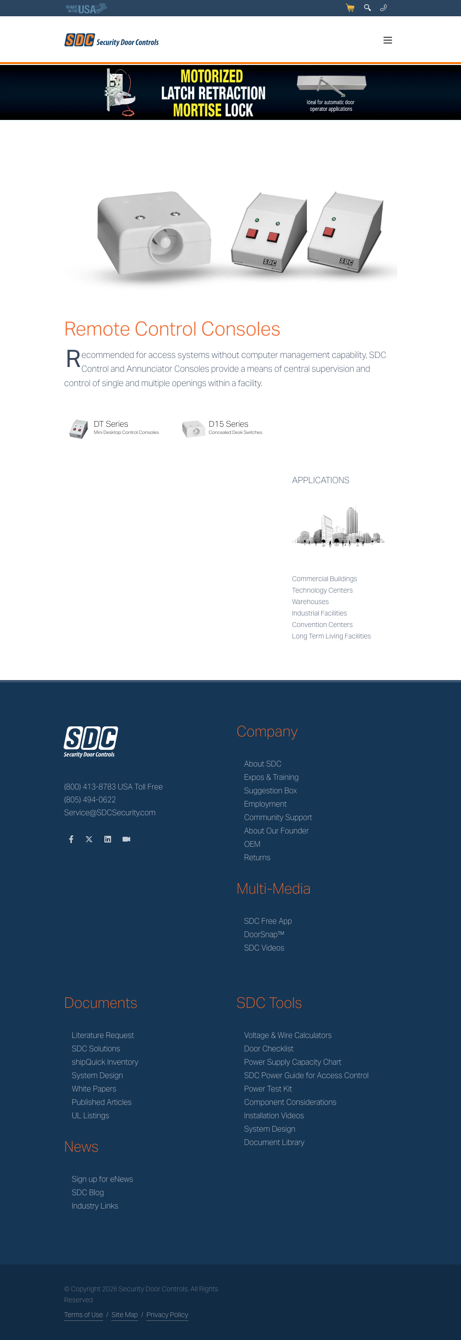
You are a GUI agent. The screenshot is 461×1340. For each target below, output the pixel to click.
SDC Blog (88, 1193)
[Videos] (126, 839)
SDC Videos (264, 948)
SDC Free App (268, 921)
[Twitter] (90, 839)
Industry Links (95, 1206)
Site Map (125, 1314)
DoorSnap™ (264, 934)
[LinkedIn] (109, 839)
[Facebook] (72, 839)
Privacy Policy (167, 1314)
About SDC (262, 764)
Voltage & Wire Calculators (288, 1035)
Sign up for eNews (102, 1179)
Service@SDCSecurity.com (110, 813)
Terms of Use (83, 1314)
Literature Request (103, 1035)
